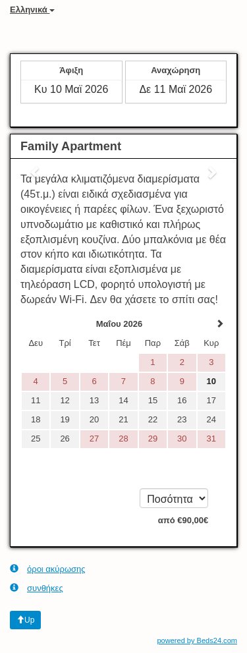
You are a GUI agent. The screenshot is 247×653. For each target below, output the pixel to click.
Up (25, 620)
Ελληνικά (32, 9)
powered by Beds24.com (197, 640)
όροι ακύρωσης (48, 568)
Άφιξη (71, 70)
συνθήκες (36, 587)
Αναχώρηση (175, 70)
